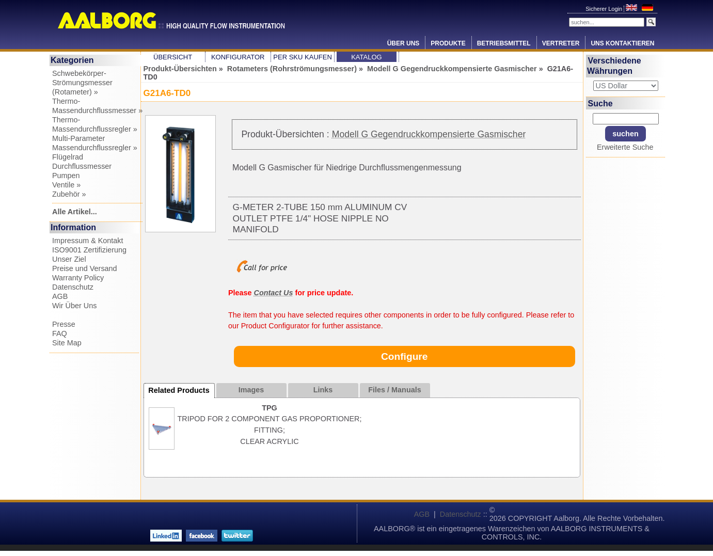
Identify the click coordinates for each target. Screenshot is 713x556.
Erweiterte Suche (625, 147)
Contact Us (273, 293)
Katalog (366, 57)
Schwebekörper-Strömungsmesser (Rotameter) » (82, 82)
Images (251, 390)
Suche (600, 103)
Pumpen (66, 175)
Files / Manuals (394, 390)
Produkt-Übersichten (180, 69)
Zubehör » (69, 194)
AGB (60, 296)
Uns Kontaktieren (622, 43)
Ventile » (66, 185)
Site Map (67, 343)
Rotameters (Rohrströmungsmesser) (292, 69)
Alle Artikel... (74, 212)
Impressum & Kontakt (87, 240)
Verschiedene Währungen (614, 65)
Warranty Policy (78, 278)
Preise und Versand (84, 268)
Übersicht (172, 57)
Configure (404, 356)
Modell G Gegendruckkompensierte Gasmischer (452, 69)
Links (323, 390)
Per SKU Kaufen (302, 57)
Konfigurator (238, 57)
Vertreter (561, 43)
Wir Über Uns (74, 305)
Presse (63, 324)
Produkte (448, 43)
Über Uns (403, 43)
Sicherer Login (604, 9)
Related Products (178, 390)
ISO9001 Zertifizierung (89, 250)
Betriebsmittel (504, 43)
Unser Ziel (69, 259)
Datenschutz (72, 287)
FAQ (59, 333)
